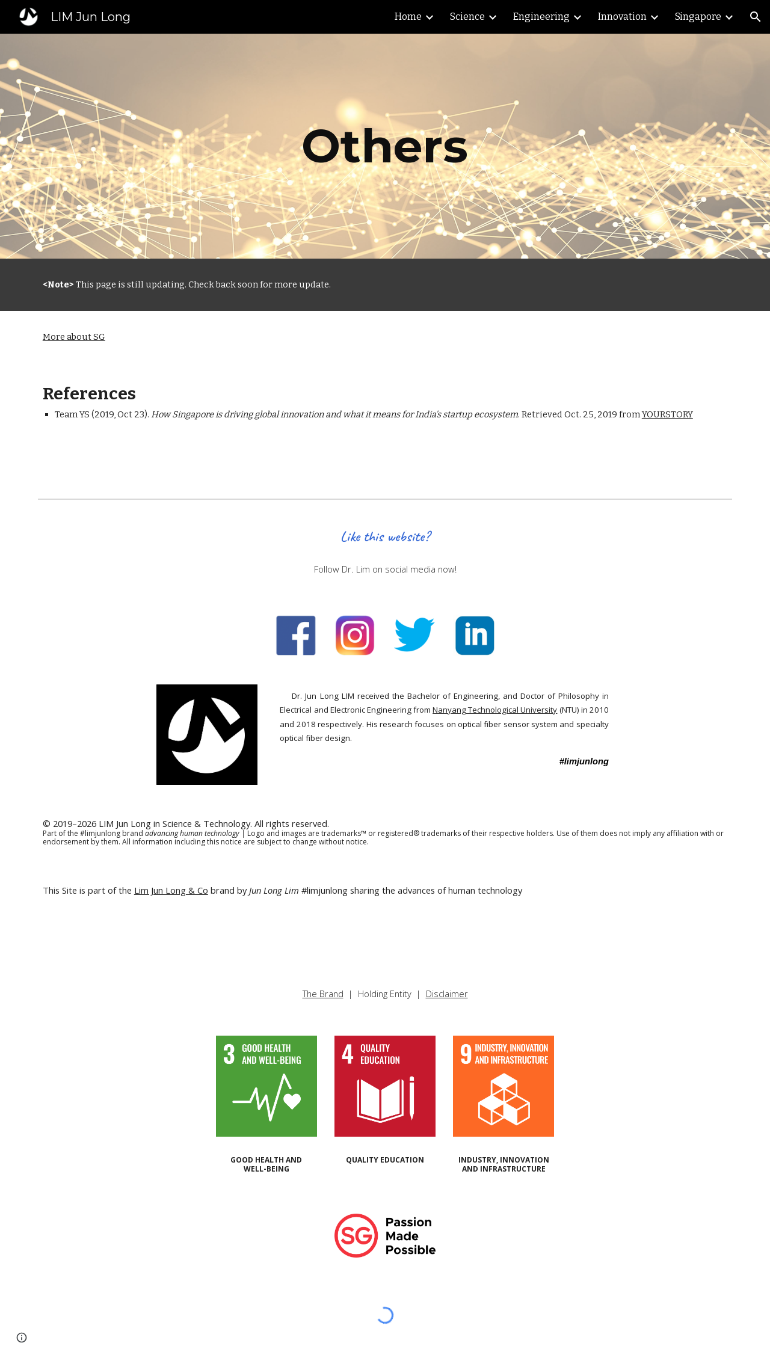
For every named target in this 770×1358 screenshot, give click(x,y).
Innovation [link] (622, 16)
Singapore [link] (698, 16)
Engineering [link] (541, 16)
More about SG (74, 336)
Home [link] (408, 16)
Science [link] (467, 16)
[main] (385, 146)
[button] (755, 16)
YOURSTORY (667, 414)
